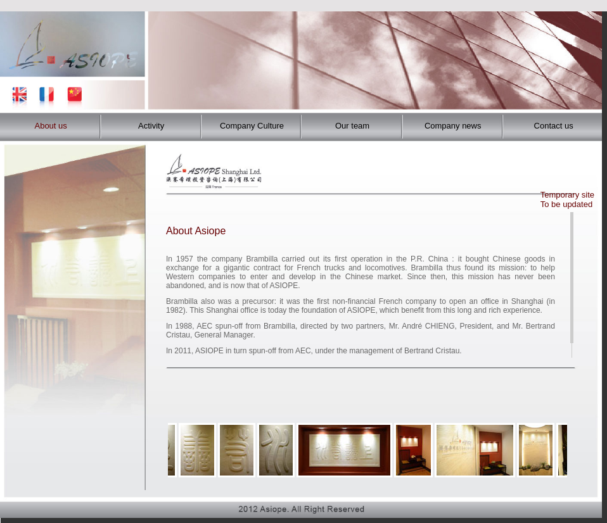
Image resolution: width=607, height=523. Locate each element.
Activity (151, 125)
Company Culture (252, 125)
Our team (352, 125)
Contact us (553, 125)
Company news (453, 125)
